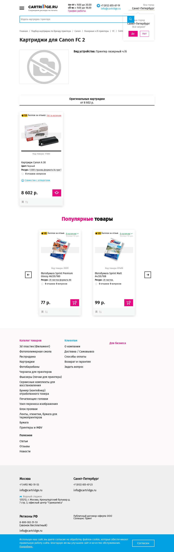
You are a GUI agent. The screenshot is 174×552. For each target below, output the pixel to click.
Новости (25, 451)
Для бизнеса (117, 343)
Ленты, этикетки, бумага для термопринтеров (38, 415)
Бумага (24, 422)
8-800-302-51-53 (29, 522)
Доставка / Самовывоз (79, 351)
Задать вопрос (74, 366)
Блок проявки (29, 409)
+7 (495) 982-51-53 (29, 484)
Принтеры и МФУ (31, 427)
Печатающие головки (34, 398)
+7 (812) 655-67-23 (83, 484)
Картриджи (27, 361)
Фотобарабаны (30, 366)
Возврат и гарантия (78, 361)
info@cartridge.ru (111, 8)
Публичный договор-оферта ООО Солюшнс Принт (92, 517)
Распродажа (28, 356)
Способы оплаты (75, 356)
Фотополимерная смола (35, 351)
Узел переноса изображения (39, 404)
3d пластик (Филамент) (35, 346)
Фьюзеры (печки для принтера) (41, 377)
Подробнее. (26, 546)
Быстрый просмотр (41, 135)
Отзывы (25, 446)
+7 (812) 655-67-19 (110, 5)
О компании (72, 346)
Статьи (24, 441)
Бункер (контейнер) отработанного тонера (34, 392)
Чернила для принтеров (36, 371)
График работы (77, 10)
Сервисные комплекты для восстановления (37, 383)
